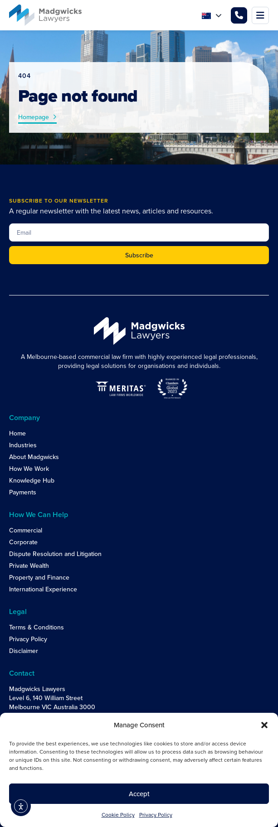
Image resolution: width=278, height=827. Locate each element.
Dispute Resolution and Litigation (55, 553)
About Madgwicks (34, 456)
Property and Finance (39, 577)
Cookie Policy (118, 814)
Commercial (25, 530)
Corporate (23, 541)
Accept (139, 793)
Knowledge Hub (31, 480)
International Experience (43, 589)
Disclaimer (23, 650)
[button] (264, 725)
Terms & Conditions (36, 627)
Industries (23, 445)
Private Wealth (29, 565)
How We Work (29, 468)
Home (17, 433)
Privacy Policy (155, 814)
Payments (22, 492)
